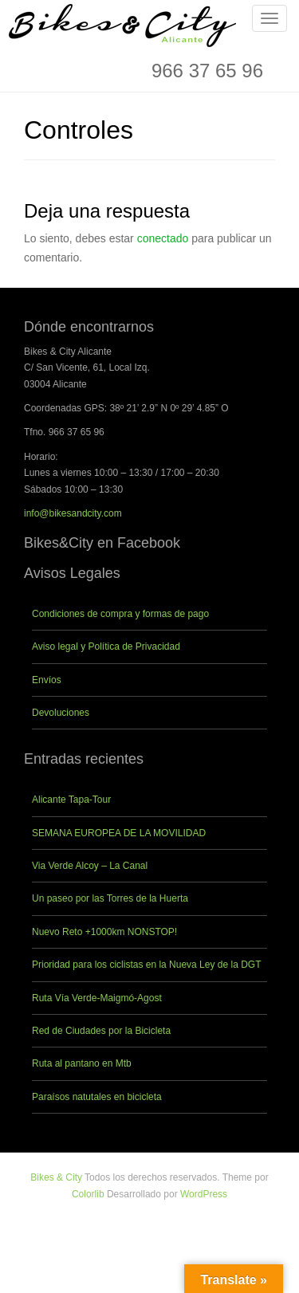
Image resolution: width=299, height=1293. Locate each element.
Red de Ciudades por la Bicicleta (101, 1030)
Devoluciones (60, 712)
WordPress (203, 1194)
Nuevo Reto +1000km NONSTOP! (104, 931)
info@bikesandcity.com (73, 513)
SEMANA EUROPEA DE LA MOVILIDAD (119, 833)
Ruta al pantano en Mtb (82, 1063)
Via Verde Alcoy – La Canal (90, 865)
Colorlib (88, 1194)
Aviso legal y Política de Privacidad (106, 646)
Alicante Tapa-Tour (71, 799)
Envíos (46, 680)
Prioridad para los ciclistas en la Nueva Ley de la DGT (146, 964)
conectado (163, 238)
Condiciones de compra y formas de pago (120, 613)
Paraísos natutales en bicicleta (97, 1096)
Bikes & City (56, 1177)
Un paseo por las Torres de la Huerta (110, 898)
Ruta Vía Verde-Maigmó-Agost (97, 998)
